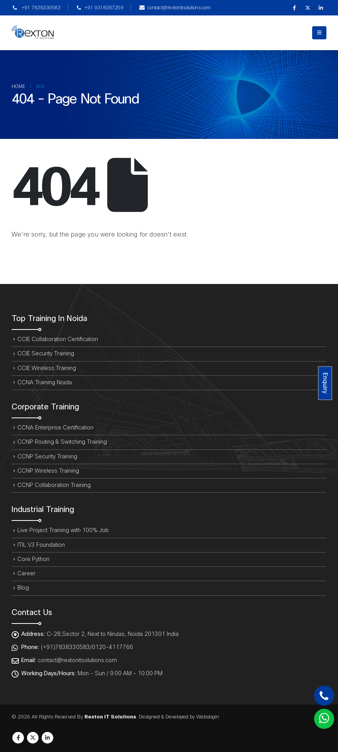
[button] (319, 32)
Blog (23, 587)
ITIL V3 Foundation (41, 545)
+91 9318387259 (99, 7)
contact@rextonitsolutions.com (174, 7)
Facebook (18, 738)
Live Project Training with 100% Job (63, 530)
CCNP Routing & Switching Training (62, 442)
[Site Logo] (33, 33)
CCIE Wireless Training (46, 368)
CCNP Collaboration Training (54, 485)
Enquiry (325, 383)
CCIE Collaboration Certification (57, 339)
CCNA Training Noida (44, 382)
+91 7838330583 (36, 7)
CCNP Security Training (47, 456)
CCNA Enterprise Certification (55, 427)
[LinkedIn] (320, 7)
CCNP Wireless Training (48, 471)
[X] (307, 7)
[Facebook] (294, 7)
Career (26, 573)
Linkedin (47, 738)
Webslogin (207, 716)
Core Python (33, 559)
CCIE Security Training (45, 353)
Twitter (33, 738)
